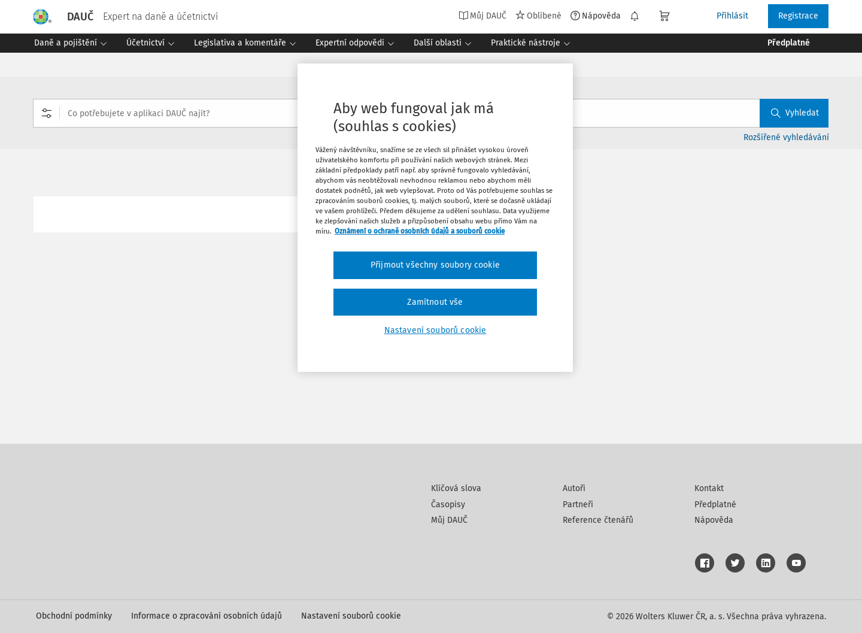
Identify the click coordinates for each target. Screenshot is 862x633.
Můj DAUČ (482, 15)
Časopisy (448, 504)
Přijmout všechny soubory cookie (435, 265)
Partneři (578, 504)
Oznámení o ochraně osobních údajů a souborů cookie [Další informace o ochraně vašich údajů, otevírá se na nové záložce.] (420, 231)
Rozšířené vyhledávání (786, 137)
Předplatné (715, 504)
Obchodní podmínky (74, 616)
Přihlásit (732, 16)
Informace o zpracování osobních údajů (206, 616)
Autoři (574, 488)
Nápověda (595, 15)
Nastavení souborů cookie (351, 616)
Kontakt (709, 488)
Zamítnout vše (435, 302)
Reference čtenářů (598, 520)
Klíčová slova (456, 488)
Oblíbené (538, 15)
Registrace (798, 16)
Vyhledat (795, 113)
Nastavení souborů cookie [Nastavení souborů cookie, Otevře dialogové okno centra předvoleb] (435, 330)
